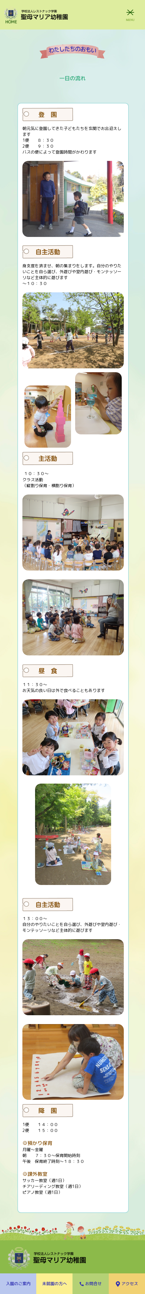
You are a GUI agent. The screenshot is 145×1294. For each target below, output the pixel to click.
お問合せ (91, 1283)
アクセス (127, 1284)
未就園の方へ (54, 1283)
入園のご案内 (18, 1283)
